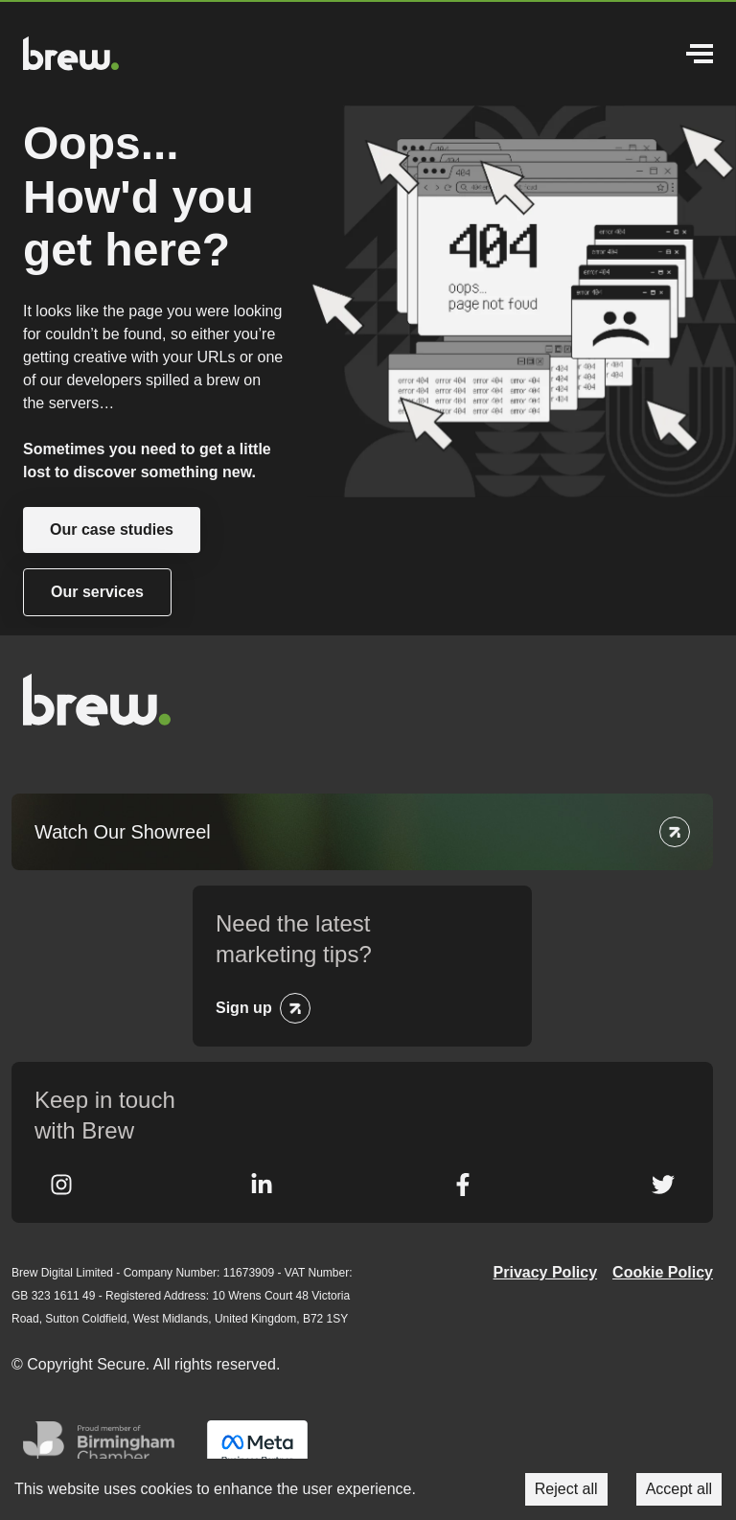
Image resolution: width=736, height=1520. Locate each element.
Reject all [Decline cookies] (566, 1489)
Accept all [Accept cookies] (679, 1489)
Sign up (244, 1008)
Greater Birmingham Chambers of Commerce (103, 1449)
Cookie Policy (662, 1272)
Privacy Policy (546, 1272)
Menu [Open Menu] (699, 54)
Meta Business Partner (257, 1449)
